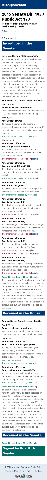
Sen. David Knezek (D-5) (13, 202)
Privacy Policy (26, 471)
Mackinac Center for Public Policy (27, 467)
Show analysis (10, 38)
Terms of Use (11, 471)
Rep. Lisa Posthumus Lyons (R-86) (18, 344)
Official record (8, 31)
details (35, 158)
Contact (38, 471)
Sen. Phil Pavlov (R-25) (27, 56)
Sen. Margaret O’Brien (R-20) (16, 146)
